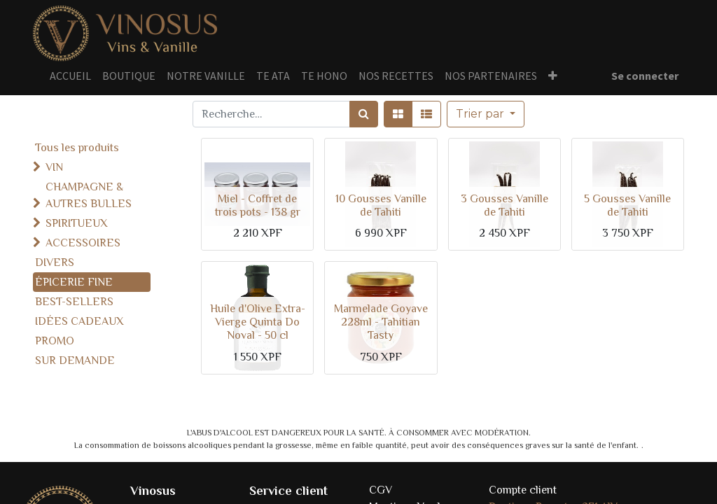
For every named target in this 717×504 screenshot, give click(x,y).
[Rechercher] (363, 114)
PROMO (54, 341)
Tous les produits (77, 147)
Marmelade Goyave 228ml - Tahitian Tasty (381, 322)
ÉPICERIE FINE (74, 282)
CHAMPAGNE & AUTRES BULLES (89, 195)
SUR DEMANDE (75, 360)
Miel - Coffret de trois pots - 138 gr (257, 205)
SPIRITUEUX (77, 223)
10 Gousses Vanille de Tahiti (380, 205)
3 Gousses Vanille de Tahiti (504, 205)
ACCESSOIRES (83, 243)
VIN (54, 167)
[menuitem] (70, 76)
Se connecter (644, 76)
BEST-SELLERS (74, 301)
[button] (553, 76)
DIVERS (54, 262)
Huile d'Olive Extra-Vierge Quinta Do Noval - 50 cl (257, 322)
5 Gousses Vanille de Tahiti (627, 205)
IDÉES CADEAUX (79, 321)
